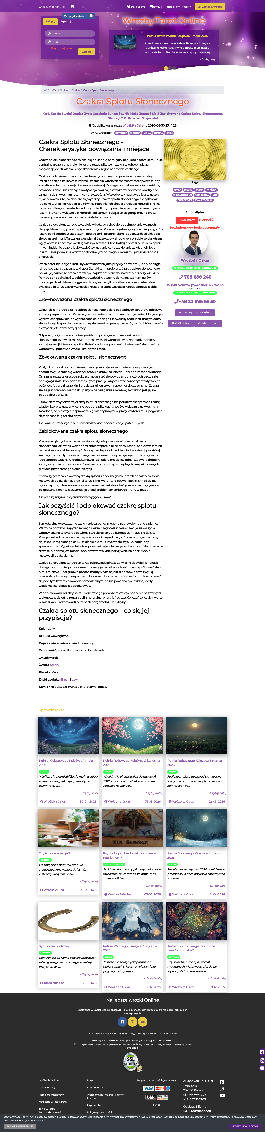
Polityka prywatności (99, 1112)
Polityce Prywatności (31, 1120)
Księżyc (44, 772)
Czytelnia (156, 6)
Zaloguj (86, 51)
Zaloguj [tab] (50, 21)
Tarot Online (94, 1033)
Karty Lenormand (113, 1033)
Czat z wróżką (47, 1087)
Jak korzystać (136, 6)
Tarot (138, 1033)
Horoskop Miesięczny (51, 1094)
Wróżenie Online (48, 1080)
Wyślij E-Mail (181, 323)
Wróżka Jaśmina (119, 894)
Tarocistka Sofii (54, 983)
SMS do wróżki (95, 1087)
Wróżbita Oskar (134, 125)
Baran (65, 679)
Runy (90, 1080)
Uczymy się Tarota (114, 864)
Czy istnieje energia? (54, 853)
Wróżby (129, 1033)
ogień (54, 665)
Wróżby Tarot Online (52, 7)
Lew (74, 679)
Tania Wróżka (47, 1108)
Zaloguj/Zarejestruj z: (78, 16)
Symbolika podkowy (54, 946)
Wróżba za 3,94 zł (208, 323)
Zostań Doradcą (210, 6)
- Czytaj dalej (207, 59)
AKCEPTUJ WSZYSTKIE (244, 1126)
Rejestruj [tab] (66, 21)
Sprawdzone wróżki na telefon (160, 1033)
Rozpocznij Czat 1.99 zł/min (195, 312)
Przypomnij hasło (61, 48)
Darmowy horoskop (179, 6)
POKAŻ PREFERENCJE (20, 1126)
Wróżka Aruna (54, 890)
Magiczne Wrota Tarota (53, 1101)
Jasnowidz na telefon (51, 1112)
